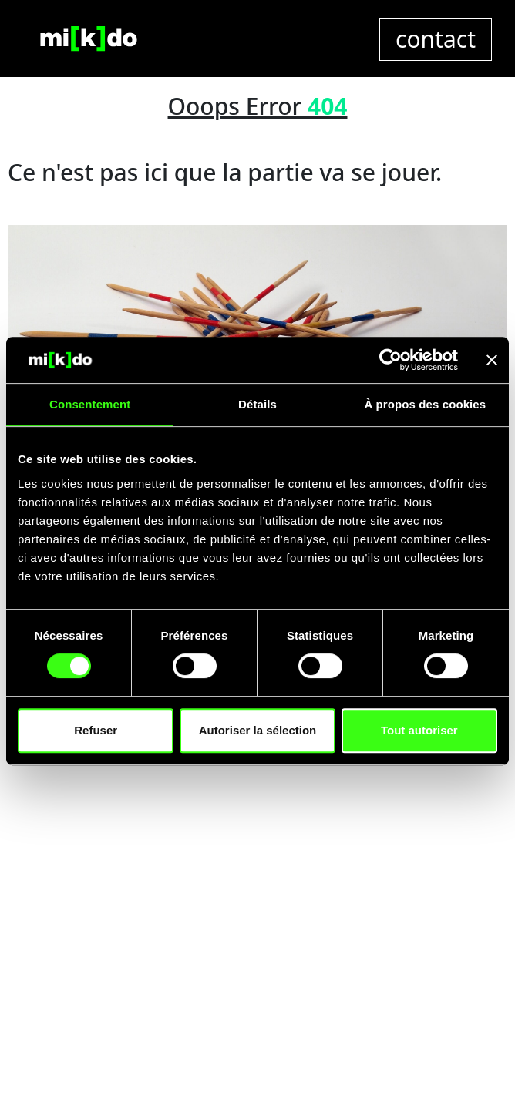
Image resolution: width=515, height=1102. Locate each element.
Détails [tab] (257, 404)
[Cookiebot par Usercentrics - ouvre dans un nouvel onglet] (390, 359)
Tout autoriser (419, 730)
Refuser (95, 730)
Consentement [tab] (89, 404)
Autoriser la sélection (258, 730)
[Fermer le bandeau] (491, 359)
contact (436, 39)
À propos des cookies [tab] (425, 404)
